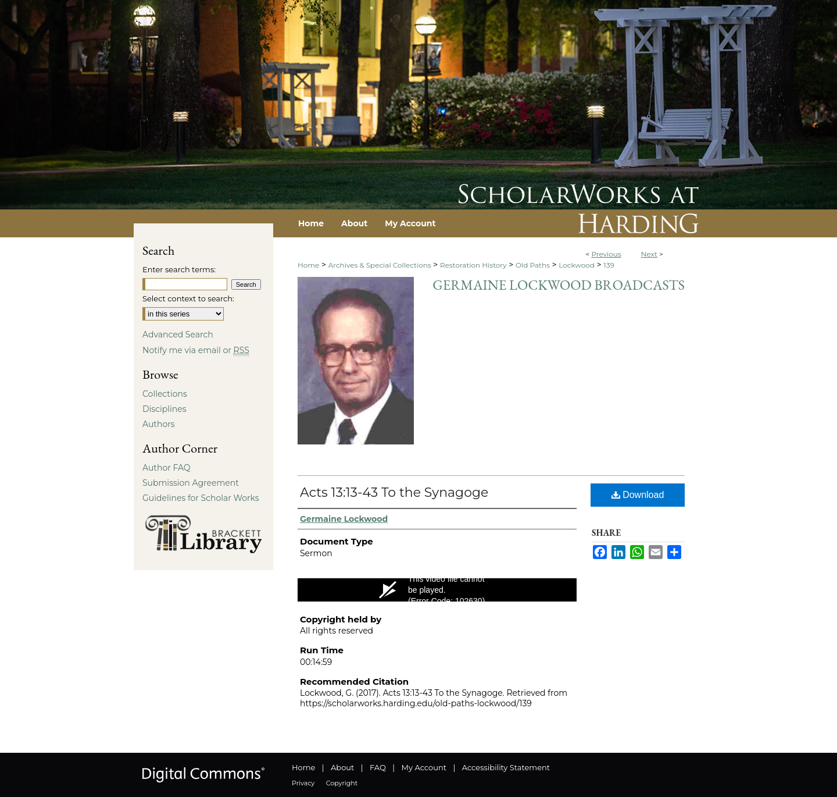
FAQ (378, 767)
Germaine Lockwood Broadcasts (558, 285)
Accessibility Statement (506, 767)
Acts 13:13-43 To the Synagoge (394, 492)
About (342, 767)
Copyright (341, 783)
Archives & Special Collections (379, 265)
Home (308, 265)
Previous (606, 254)
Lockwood (577, 265)
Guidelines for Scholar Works (200, 498)
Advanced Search (177, 334)
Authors (158, 424)
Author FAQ (166, 467)
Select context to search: (188, 298)
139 (608, 265)
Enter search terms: (179, 269)
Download (637, 495)
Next (649, 254)
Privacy (303, 783)
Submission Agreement (190, 483)
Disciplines (164, 409)
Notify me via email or (195, 350)
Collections (164, 394)
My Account (424, 767)
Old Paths (533, 265)
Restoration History (473, 265)
